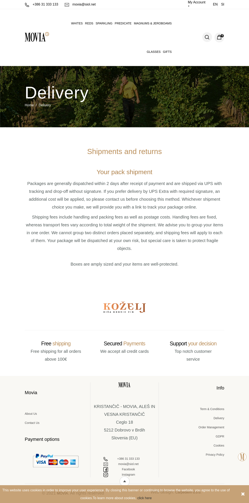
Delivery (219, 418)
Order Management (211, 427)
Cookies (219, 445)
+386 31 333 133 (41, 4)
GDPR (220, 436)
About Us (31, 413)
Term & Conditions (212, 409)
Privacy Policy (215, 454)
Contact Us (32, 423)
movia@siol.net (80, 4)
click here (144, 498)
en (215, 4)
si (222, 4)
